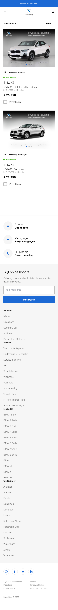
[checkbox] (5, 102)
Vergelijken (15, 101)
